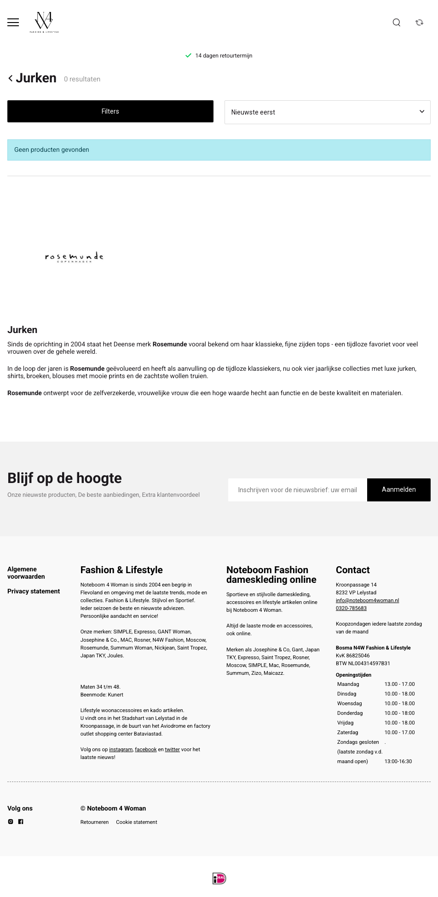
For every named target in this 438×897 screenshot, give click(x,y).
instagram (121, 749)
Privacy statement (33, 591)
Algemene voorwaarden (26, 573)
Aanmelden (399, 489)
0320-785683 (351, 608)
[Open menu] (13, 22)
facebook (145, 749)
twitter (172, 749)
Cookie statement (136, 822)
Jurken (32, 78)
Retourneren (95, 822)
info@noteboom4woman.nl (367, 600)
